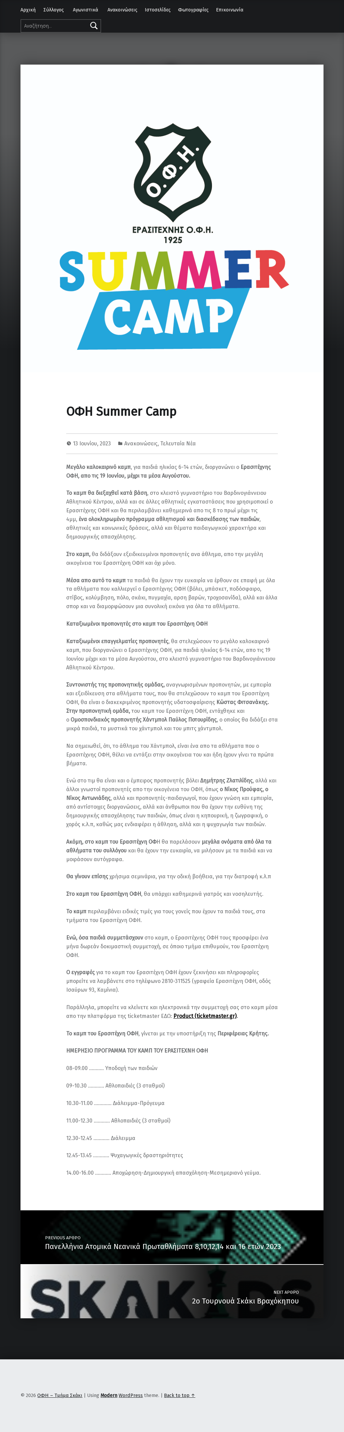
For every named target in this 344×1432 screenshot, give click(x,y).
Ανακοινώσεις (122, 10)
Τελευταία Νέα (178, 443)
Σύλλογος (53, 10)
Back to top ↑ (179, 1395)
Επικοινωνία (229, 10)
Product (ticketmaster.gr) (204, 1016)
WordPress (131, 1395)
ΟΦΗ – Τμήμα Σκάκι (59, 1395)
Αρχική (28, 10)
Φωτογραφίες (193, 10)
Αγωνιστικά (85, 10)
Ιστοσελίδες (158, 10)
